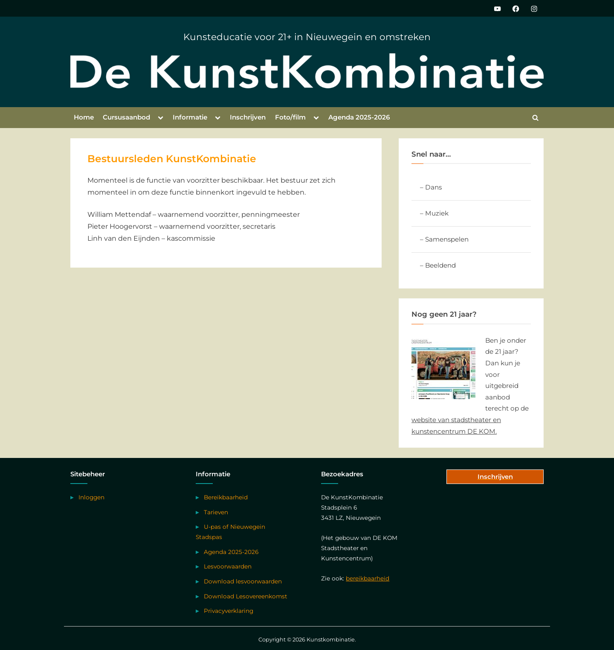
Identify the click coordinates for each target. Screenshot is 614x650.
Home (84, 117)
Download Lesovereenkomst (245, 596)
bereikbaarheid (367, 578)
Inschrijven (248, 117)
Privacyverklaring (228, 611)
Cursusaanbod (126, 117)
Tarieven (216, 512)
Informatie (190, 117)
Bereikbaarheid (226, 497)
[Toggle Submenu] (516, 188)
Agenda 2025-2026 (359, 117)
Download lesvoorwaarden (243, 581)
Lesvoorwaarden (228, 566)
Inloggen (91, 497)
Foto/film (290, 117)
